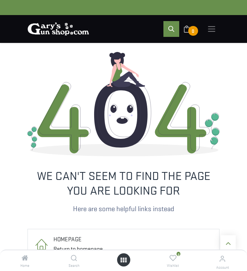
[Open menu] (123, 260)
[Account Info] (222, 258)
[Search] (74, 258)
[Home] (24, 258)
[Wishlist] (173, 257)
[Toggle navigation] (212, 29)
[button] (171, 29)
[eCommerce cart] (191, 29)
